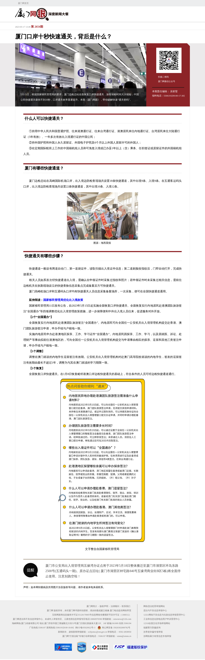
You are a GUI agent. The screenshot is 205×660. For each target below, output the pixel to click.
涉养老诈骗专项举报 (153, 632)
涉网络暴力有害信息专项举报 (157, 636)
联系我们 (126, 606)
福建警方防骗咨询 (152, 627)
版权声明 (104, 606)
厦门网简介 (91, 606)
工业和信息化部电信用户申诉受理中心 (161, 619)
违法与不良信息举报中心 (155, 610)
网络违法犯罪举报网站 (154, 606)
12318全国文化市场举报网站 (156, 623)
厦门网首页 (23, 3)
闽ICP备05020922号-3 (85, 627)
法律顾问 (115, 606)
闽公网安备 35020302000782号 (114, 627)
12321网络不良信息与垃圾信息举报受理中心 (164, 615)
